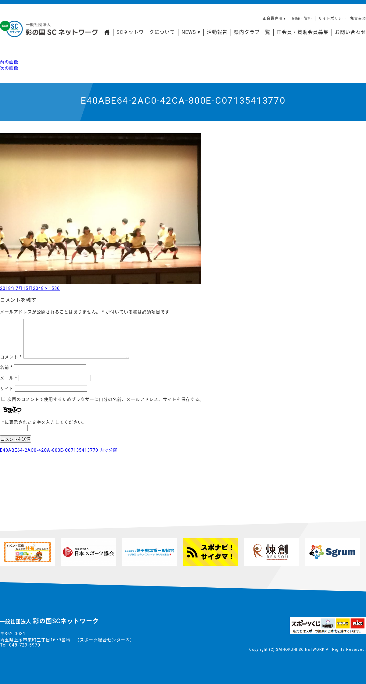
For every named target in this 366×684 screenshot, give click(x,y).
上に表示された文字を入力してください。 (43, 422)
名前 (6, 367)
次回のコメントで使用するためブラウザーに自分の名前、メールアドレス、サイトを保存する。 (105, 399)
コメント (11, 356)
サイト (7, 388)
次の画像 (9, 68)
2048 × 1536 (46, 288)
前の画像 (9, 61)
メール (8, 378)
